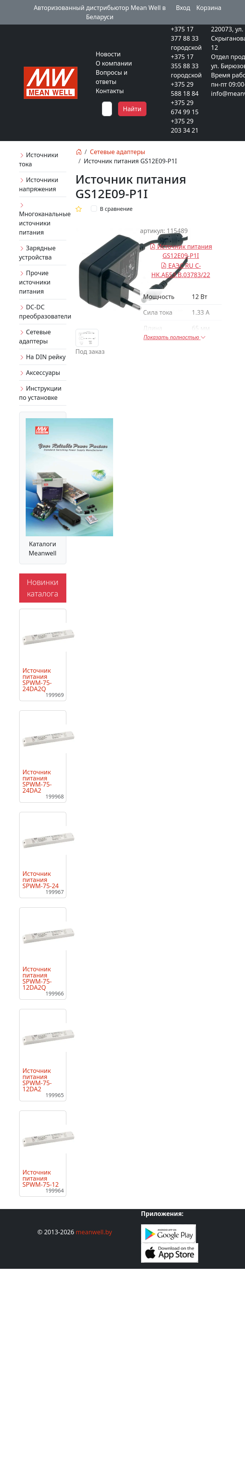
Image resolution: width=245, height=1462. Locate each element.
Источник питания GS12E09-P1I (181, 251)
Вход (183, 7)
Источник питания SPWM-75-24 (41, 880)
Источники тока (38, 159)
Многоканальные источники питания (42, 219)
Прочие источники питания (35, 282)
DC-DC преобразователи (42, 311)
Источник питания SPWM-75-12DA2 (37, 1080)
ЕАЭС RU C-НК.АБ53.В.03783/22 (180, 270)
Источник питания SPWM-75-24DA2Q (37, 679)
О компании (114, 63)
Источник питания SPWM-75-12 (41, 1178)
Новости (108, 54)
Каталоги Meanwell (42, 548)
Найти (132, 109)
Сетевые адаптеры (35, 336)
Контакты (110, 91)
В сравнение (116, 208)
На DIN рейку (42, 357)
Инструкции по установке (40, 393)
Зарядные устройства (37, 252)
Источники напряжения (38, 184)
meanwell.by (94, 1232)
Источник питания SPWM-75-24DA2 (37, 781)
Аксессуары (39, 372)
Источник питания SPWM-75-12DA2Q (37, 978)
